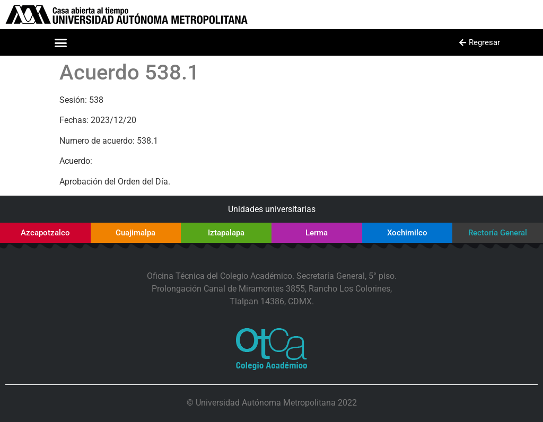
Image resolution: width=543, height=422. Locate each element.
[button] (61, 42)
